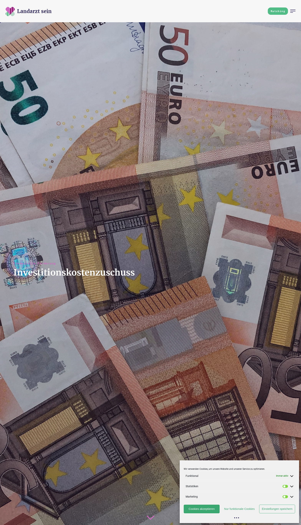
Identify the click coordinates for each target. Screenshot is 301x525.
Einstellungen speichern (277, 508)
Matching (278, 11)
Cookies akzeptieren (202, 508)
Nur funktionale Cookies (239, 508)
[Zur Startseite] (34, 11)
